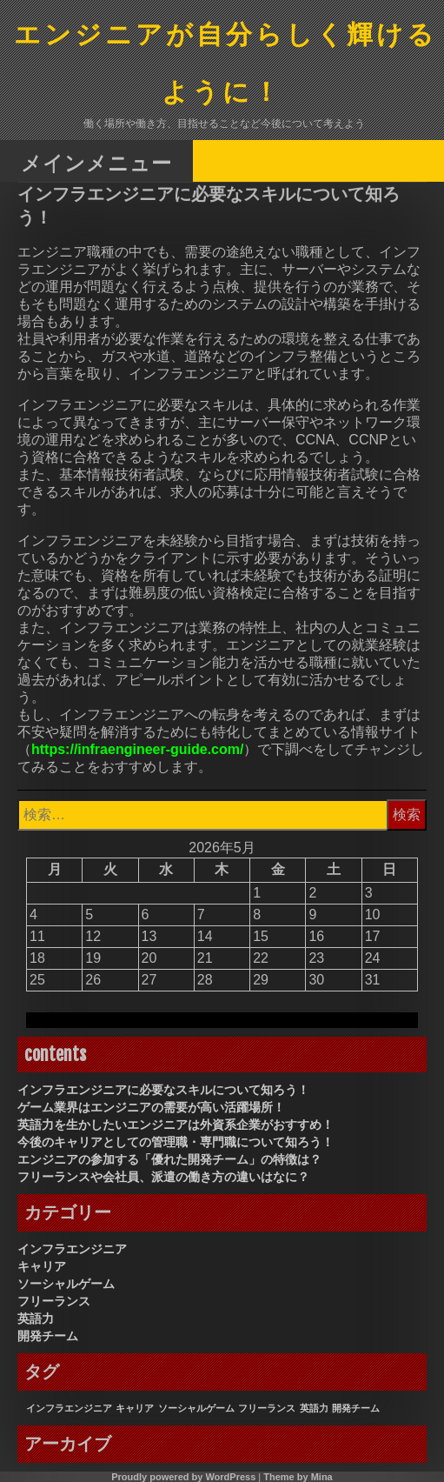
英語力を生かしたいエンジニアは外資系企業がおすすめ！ (175, 1125)
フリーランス (53, 1301)
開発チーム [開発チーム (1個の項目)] (356, 1408)
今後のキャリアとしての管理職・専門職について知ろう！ (175, 1142)
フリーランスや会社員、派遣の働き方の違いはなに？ (163, 1177)
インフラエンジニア (72, 1249)
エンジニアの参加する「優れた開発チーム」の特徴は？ (169, 1159)
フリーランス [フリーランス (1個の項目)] (266, 1408)
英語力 (35, 1318)
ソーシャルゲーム (66, 1284)
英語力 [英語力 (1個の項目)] (314, 1408)
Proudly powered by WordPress (183, 1477)
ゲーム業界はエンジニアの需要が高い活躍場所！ (151, 1107)
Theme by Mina (297, 1477)
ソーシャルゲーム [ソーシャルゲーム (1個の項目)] (196, 1408)
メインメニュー (96, 162)
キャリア (41, 1266)
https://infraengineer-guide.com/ (137, 749)
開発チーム (47, 1336)
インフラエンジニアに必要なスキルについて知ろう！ (163, 1090)
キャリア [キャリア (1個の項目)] (135, 1408)
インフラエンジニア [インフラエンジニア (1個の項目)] (69, 1408)
